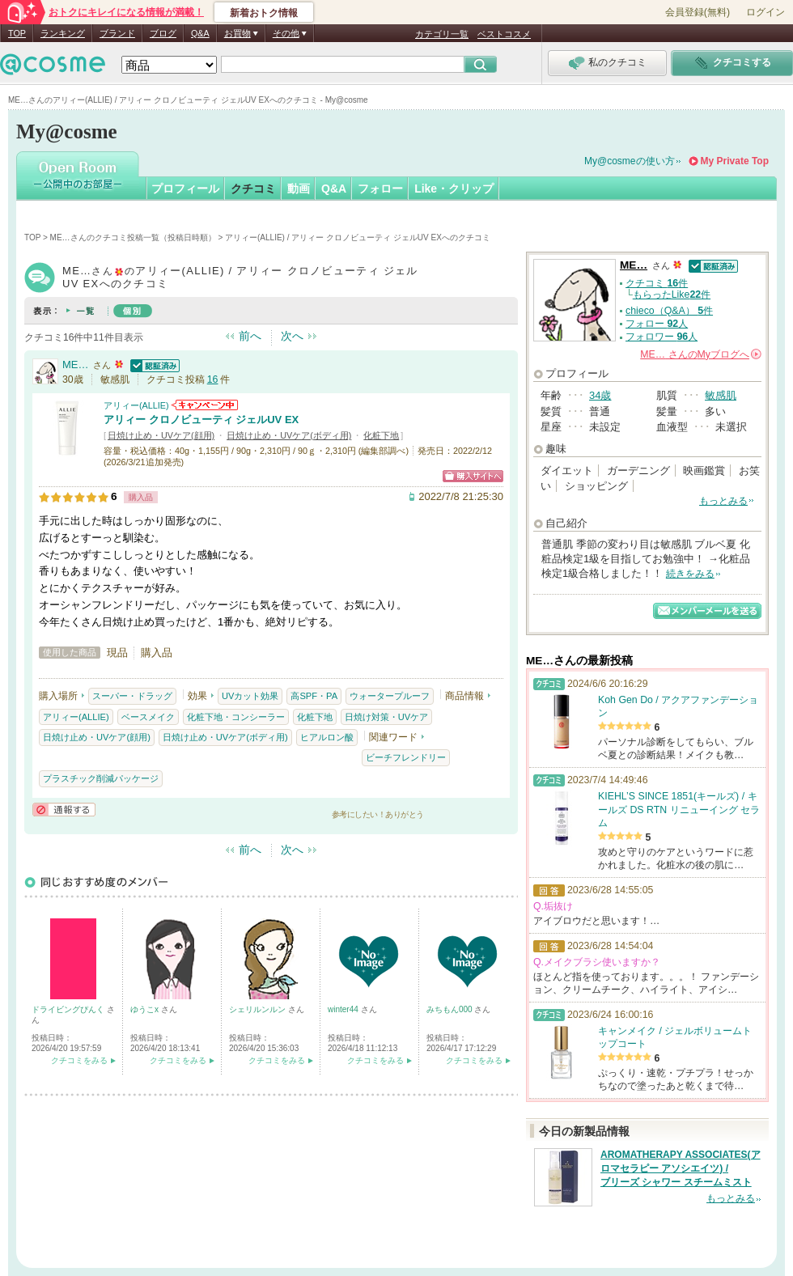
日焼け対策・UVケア (386, 717)
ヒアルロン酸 (327, 737)
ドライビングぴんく (69, 1009)
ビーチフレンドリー (406, 757)
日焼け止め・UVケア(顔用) (161, 435)
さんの (700, 354)
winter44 (344, 1009)
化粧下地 (381, 435)
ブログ (163, 33)
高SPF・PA (313, 696)
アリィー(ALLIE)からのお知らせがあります (205, 405)
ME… (75, 364)
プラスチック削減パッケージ (101, 778)
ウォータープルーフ (390, 696)
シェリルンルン (258, 1009)
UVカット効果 (250, 696)
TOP (17, 33)
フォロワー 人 (661, 336)
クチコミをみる (79, 1060)
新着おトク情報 (264, 13)
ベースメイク (148, 717)
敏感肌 (720, 395)
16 (212, 379)
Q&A (200, 33)
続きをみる (690, 573)
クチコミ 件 (656, 283)
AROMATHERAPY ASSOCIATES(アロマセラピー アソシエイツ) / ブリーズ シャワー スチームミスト (680, 1168)
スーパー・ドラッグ (132, 696)
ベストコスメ (504, 34)
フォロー (380, 188)
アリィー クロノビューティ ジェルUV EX (201, 419)
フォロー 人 (656, 323)
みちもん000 (450, 1009)
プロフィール (185, 188)
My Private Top (735, 161)
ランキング (62, 33)
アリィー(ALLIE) (136, 405)
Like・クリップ (454, 188)
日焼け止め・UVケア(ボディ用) (289, 435)
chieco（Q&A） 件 (669, 310)
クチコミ (253, 188)
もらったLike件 (671, 294)
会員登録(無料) (697, 12)
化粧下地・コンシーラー (236, 717)
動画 (298, 188)
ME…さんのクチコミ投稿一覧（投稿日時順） (133, 237)
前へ (250, 335)
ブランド (117, 33)
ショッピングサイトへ (473, 476)
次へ (292, 335)
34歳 (600, 395)
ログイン (765, 12)
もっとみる (723, 501)
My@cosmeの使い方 (629, 161)
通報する (63, 809)
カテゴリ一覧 (442, 34)
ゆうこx (145, 1009)
